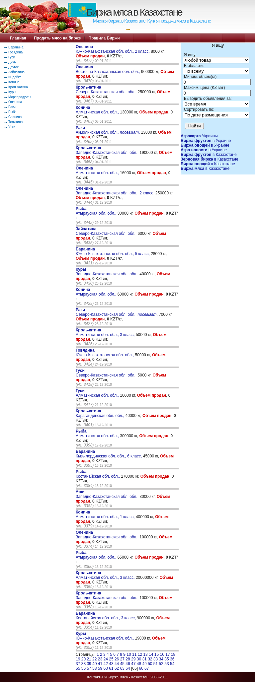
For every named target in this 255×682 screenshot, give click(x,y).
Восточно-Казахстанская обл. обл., (108, 69)
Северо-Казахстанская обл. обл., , (117, 312)
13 (145, 654)
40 (94, 663)
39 (89, 663)
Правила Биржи (104, 38)
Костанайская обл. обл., (98, 474)
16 (162, 654)
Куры (12, 92)
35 (166, 659)
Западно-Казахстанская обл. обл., (107, 150)
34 (161, 659)
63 (122, 668)
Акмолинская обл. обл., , (108, 130)
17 (167, 654)
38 (83, 663)
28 (128, 659)
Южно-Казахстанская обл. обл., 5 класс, (113, 251)
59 (100, 668)
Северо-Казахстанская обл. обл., (107, 89)
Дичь (12, 62)
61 (111, 668)
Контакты (95, 677)
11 (134, 654)
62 (117, 668)
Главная (18, 38)
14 (151, 654)
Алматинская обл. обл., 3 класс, (106, 332)
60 (106, 668)
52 (161, 663)
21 (89, 659)
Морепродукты (19, 97)
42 (106, 663)
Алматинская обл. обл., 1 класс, (106, 514)
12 (140, 654)
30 (139, 659)
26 (117, 659)
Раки (12, 107)
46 (128, 663)
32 (150, 659)
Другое (13, 67)
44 (117, 663)
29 (133, 659)
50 (150, 663)
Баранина (15, 47)
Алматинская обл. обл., (98, 109)
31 (144, 659)
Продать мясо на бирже (57, 38)
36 (172, 659)
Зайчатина (16, 72)
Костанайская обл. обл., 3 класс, (106, 615)
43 (111, 663)
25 (111, 659)
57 (89, 668)
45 (122, 663)
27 (122, 659)
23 (100, 659)
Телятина (15, 122)
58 (94, 668)
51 (155, 663)
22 (94, 659)
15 (156, 654)
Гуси (11, 57)
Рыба (12, 112)
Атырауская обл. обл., (97, 211)
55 (78, 668)
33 (155, 659)
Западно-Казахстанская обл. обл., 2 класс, (115, 190)
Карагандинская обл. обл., (100, 413)
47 (133, 663)
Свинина (15, 117)
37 (78, 663)
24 (106, 659)
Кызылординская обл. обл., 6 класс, (109, 453)
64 (128, 668)
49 (144, 663)
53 (166, 663)
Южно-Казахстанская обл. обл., (105, 352)
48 (139, 663)
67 (146, 668)
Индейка (15, 77)
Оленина (15, 102)
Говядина (15, 52)
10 (129, 654)
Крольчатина (18, 87)
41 (100, 663)
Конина (14, 82)
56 (83, 668)
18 (173, 654)
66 (141, 668)
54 (172, 663)
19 (78, 659)
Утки (11, 127)
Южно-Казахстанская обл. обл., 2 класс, (113, 49)
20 (83, 659)
